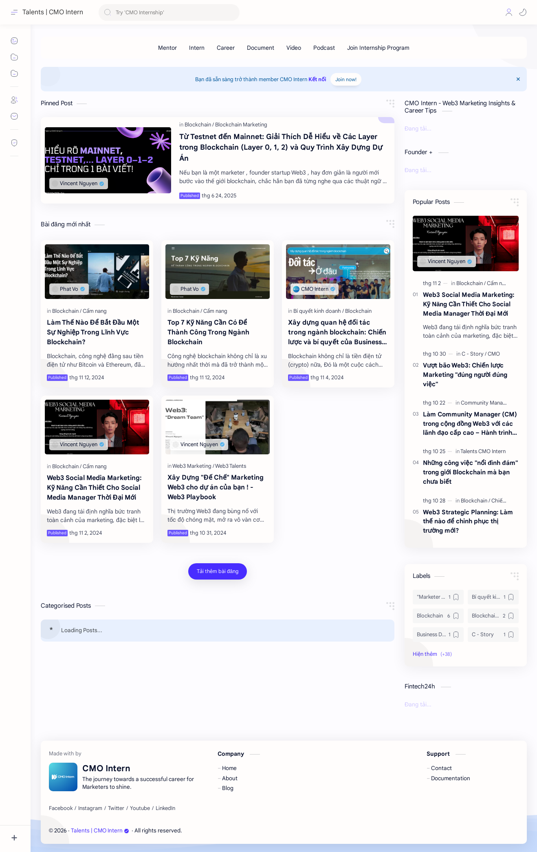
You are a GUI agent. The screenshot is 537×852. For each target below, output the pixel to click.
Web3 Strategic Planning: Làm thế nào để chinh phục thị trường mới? (468, 521)
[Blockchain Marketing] (241, 125)
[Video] (293, 48)
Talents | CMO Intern (100, 830)
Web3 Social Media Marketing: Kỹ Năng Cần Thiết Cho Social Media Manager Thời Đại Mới (94, 488)
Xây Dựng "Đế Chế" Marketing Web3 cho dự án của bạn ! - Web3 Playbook (215, 487)
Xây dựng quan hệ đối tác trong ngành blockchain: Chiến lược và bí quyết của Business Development (337, 333)
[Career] (226, 48)
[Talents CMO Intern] (483, 451)
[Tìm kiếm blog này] (169, 12)
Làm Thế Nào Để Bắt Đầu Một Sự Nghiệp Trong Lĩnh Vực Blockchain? (93, 332)
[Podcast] (324, 48)
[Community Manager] (487, 403)
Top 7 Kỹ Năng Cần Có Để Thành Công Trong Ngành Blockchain (208, 332)
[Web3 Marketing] (193, 466)
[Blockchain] (199, 125)
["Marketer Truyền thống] (438, 597)
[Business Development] (438, 634)
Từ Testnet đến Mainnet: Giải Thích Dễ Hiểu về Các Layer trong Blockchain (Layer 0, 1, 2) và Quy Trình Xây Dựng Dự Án (281, 147)
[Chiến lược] (504, 501)
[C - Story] (474, 354)
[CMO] (494, 354)
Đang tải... (418, 128)
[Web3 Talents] (230, 466)
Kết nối (317, 79)
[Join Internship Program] (378, 48)
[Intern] (197, 48)
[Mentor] (167, 48)
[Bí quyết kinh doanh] (318, 311)
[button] (523, 12)
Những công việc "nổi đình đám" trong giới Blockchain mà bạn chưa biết (470, 472)
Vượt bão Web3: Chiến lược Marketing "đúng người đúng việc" (465, 374)
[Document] (260, 48)
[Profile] (509, 12)
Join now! (346, 79)
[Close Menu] (518, 79)
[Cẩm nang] (95, 311)
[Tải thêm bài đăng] (217, 571)
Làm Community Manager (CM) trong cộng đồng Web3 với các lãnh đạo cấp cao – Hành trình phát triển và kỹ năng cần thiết (470, 424)
